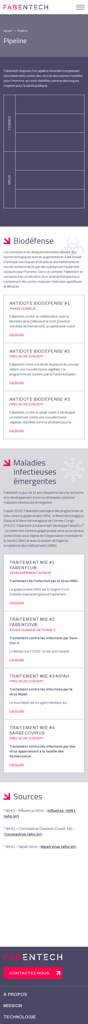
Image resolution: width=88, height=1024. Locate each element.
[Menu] (80, 7)
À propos (15, 994)
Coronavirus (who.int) (23, 834)
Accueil (8, 31)
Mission (13, 1005)
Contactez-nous (29, 973)
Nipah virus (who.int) (58, 847)
